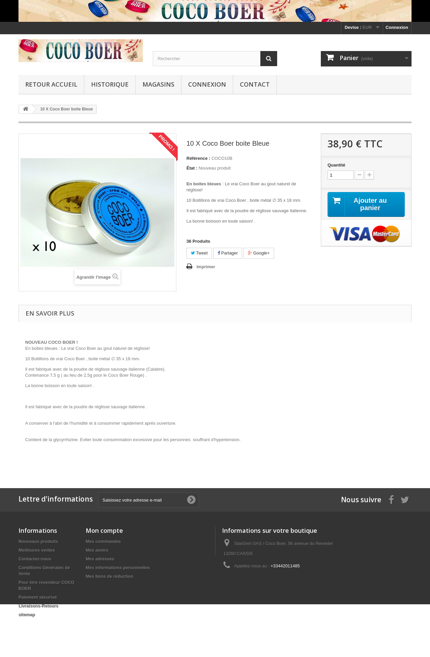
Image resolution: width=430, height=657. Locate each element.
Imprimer (206, 266)
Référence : (198, 158)
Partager (228, 252)
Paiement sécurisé (37, 597)
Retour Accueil (51, 84)
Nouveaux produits (38, 541)
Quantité (336, 165)
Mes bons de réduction (109, 576)
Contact (255, 84)
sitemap (26, 614)
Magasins (158, 84)
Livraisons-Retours (38, 605)
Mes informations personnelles (118, 567)
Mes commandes (103, 541)
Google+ (259, 252)
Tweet (199, 252)
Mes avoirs (97, 550)
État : (192, 168)
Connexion (397, 27)
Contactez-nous (34, 558)
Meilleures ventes (36, 550)
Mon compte (104, 530)
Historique (110, 84)
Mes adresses (100, 558)
